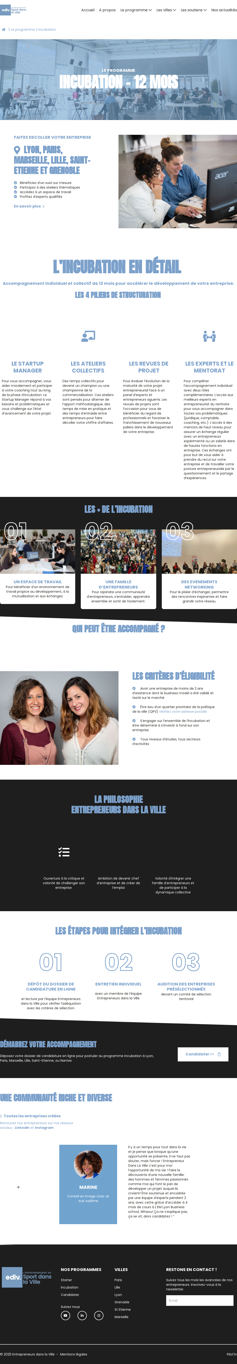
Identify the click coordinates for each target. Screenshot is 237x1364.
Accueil (87, 10)
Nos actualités (224, 10)
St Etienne (123, 1309)
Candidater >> (203, 1054)
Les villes (164, 10)
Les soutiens (192, 10)
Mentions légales (73, 1354)
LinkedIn (22, 1127)
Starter (66, 1280)
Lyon (118, 1294)
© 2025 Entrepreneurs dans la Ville (27, 1354)
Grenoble (122, 1302)
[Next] (18, 1187)
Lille (117, 1287)
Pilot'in (232, 1354)
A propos (107, 10)
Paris (118, 1280)
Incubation (69, 1287)
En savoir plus (29, 206)
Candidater (70, 1294)
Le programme (134, 10)
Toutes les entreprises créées (30, 1116)
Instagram (44, 1127)
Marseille (121, 1317)
